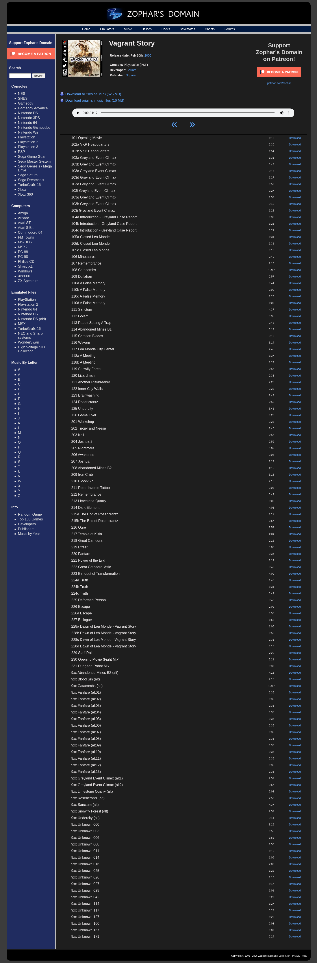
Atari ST (24, 223)
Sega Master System (34, 161)
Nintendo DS (28, 113)
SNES (23, 98)
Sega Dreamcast (31, 180)
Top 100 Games (30, 519)
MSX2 (23, 247)
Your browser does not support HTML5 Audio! (183, 111)
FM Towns (26, 237)
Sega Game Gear (32, 156)
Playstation (26, 137)
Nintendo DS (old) (32, 319)
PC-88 (23, 252)
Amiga (23, 213)
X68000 (24, 276)
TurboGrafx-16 (29, 185)
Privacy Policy (299, 955)
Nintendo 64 (27, 123)
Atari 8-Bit (25, 228)
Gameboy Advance (33, 108)
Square (132, 70)
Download (295, 138)
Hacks (165, 29)
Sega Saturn (28, 175)
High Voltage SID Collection (31, 349)
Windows (25, 271)
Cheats (210, 29)
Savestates (187, 29)
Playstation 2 (28, 142)
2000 (148, 55)
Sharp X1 (25, 266)
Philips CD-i (27, 261)
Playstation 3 (28, 147)
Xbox (22, 189)
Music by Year (29, 534)
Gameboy (25, 103)
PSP (21, 152)
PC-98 (23, 257)
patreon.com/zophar (279, 83)
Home (86, 29)
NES (21, 94)
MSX (22, 324)
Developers (27, 524)
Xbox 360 (25, 194)
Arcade (23, 218)
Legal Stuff (284, 955)
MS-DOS (25, 242)
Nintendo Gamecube (34, 127)
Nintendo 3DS (29, 118)
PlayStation (27, 299)
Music (128, 29)
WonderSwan (28, 342)
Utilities (147, 29)
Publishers (26, 529)
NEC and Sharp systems (30, 335)
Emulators (107, 29)
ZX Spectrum (28, 281)
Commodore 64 (30, 232)
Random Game (30, 514)
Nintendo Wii (28, 132)
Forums (229, 29)
